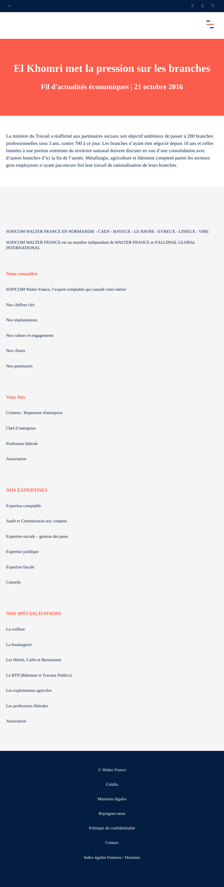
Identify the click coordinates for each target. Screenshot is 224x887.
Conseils (13, 582)
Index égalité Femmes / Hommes (112, 857)
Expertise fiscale (20, 567)
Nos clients (15, 351)
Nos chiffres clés (20, 305)
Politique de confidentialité (112, 828)
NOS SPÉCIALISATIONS (33, 613)
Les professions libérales (27, 706)
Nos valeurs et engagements (30, 335)
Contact (112, 843)
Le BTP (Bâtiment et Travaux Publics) (38, 675)
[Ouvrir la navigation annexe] (9, 6)
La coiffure (15, 629)
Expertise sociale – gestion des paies (37, 536)
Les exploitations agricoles (29, 690)
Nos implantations (21, 320)
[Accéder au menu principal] (210, 24)
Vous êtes (15, 397)
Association (16, 459)
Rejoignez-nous (112, 814)
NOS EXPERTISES (26, 490)
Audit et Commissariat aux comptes (36, 521)
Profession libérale (22, 444)
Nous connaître (21, 273)
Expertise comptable (23, 506)
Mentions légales (112, 799)
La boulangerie (19, 645)
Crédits (112, 784)
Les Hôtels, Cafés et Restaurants (33, 660)
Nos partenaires (19, 366)
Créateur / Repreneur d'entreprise (34, 413)
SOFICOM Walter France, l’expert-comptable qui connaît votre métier (66, 289)
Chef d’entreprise (21, 428)
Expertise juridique (22, 552)
